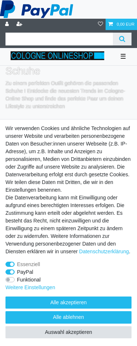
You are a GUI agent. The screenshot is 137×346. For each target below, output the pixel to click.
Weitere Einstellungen (30, 287)
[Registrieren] (20, 24)
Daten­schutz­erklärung (104, 251)
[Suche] (122, 39)
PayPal (25, 272)
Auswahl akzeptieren (68, 332)
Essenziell (28, 264)
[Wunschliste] (100, 24)
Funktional (29, 280)
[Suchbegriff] (59, 39)
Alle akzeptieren (68, 302)
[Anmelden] (8, 24)
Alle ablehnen (68, 317)
